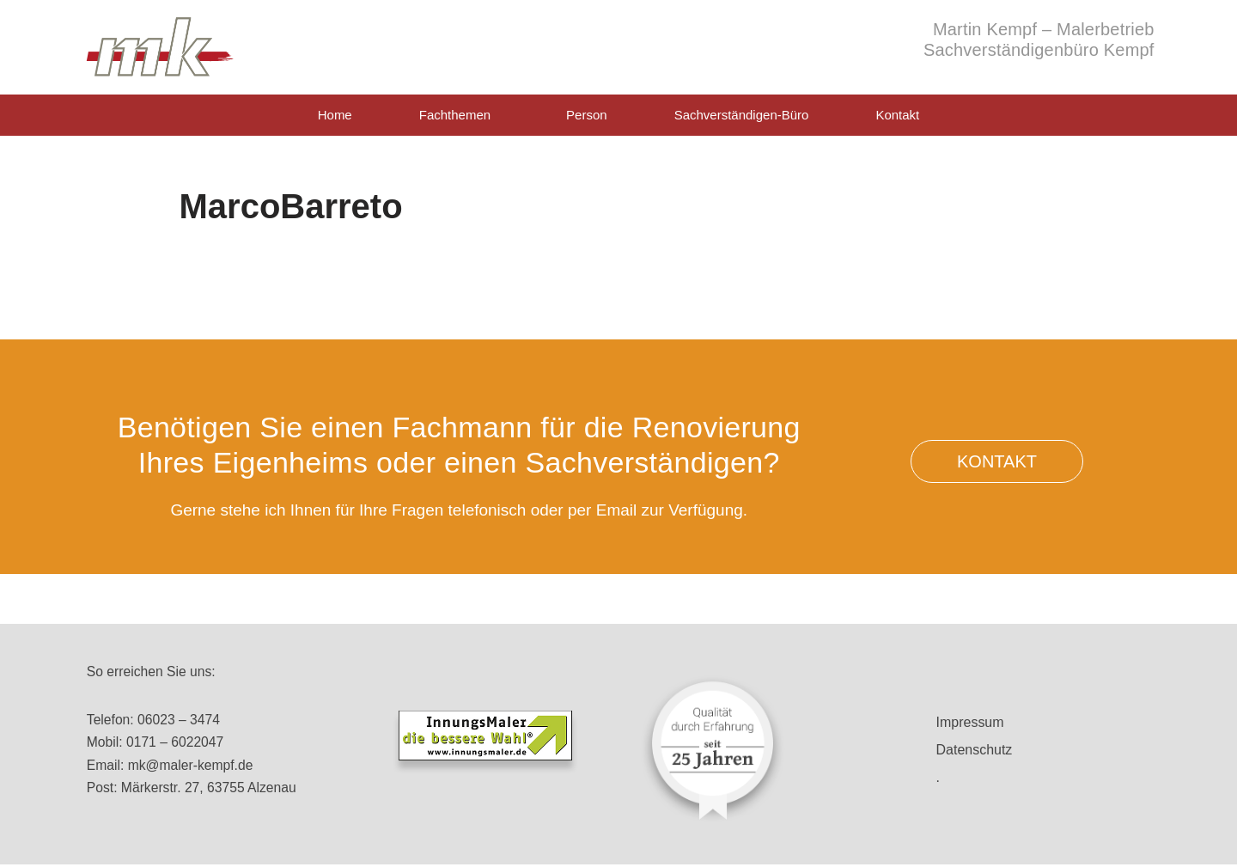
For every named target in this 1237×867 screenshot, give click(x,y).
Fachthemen (459, 115)
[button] (997, 461)
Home (335, 114)
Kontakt (897, 114)
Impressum (970, 722)
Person (586, 114)
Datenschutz (974, 749)
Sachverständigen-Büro (741, 114)
